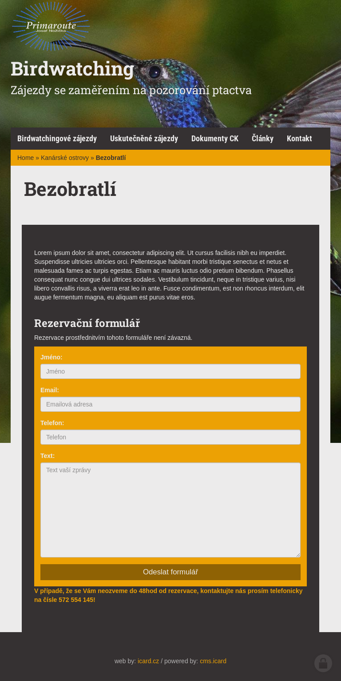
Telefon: (52, 422)
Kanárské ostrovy (65, 157)
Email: (49, 390)
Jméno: (51, 357)
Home (25, 157)
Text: (47, 455)
